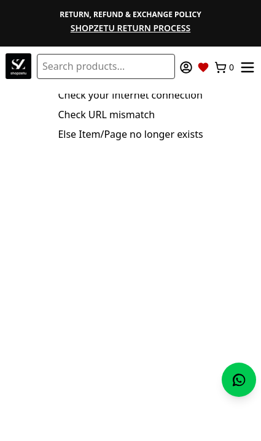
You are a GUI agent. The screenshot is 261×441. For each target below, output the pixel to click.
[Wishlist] (203, 67)
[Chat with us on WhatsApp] (239, 380)
